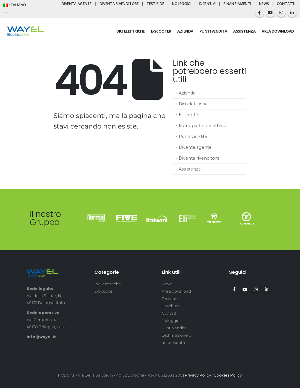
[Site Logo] (25, 31)
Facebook (234, 289)
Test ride (155, 3)
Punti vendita (213, 31)
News (264, 3)
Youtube (245, 289)
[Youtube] (270, 12)
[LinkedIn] (292, 12)
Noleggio (181, 3)
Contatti (286, 3)
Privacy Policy (198, 375)
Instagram (255, 289)
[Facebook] (259, 12)
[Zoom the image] (96, 218)
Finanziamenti (237, 3)
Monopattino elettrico (202, 125)
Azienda (185, 31)
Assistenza (244, 31)
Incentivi (207, 3)
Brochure (171, 305)
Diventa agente (77, 3)
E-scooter (161, 31)
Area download (278, 31)
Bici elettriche (130, 31)
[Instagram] (281, 12)
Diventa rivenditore (119, 3)
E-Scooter (104, 291)
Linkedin (266, 289)
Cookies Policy (228, 375)
